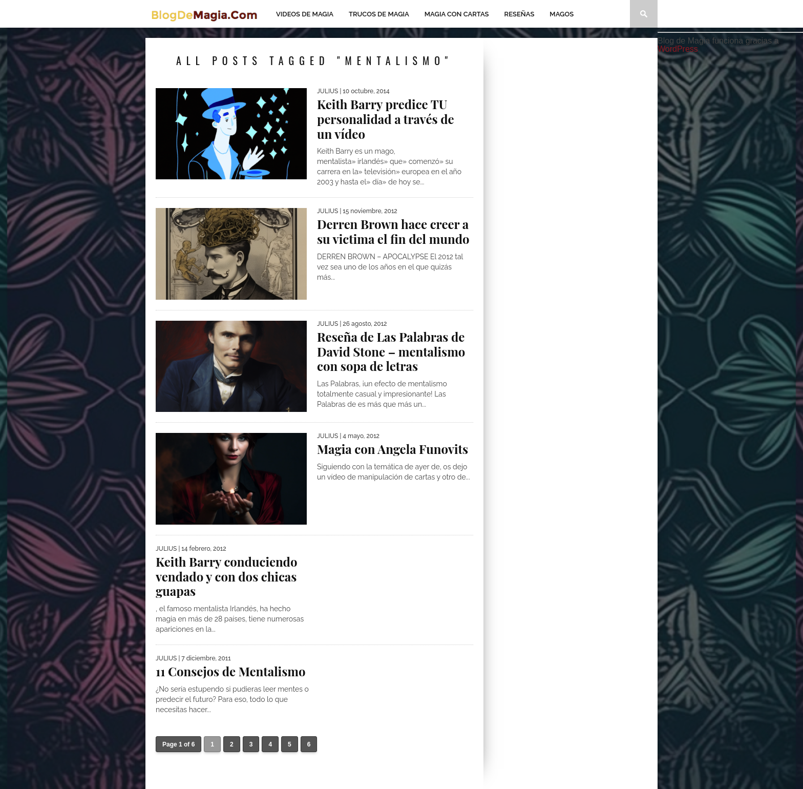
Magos (562, 14)
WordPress (678, 49)
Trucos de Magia (379, 14)
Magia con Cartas (457, 14)
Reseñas (519, 14)
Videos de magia (304, 14)
